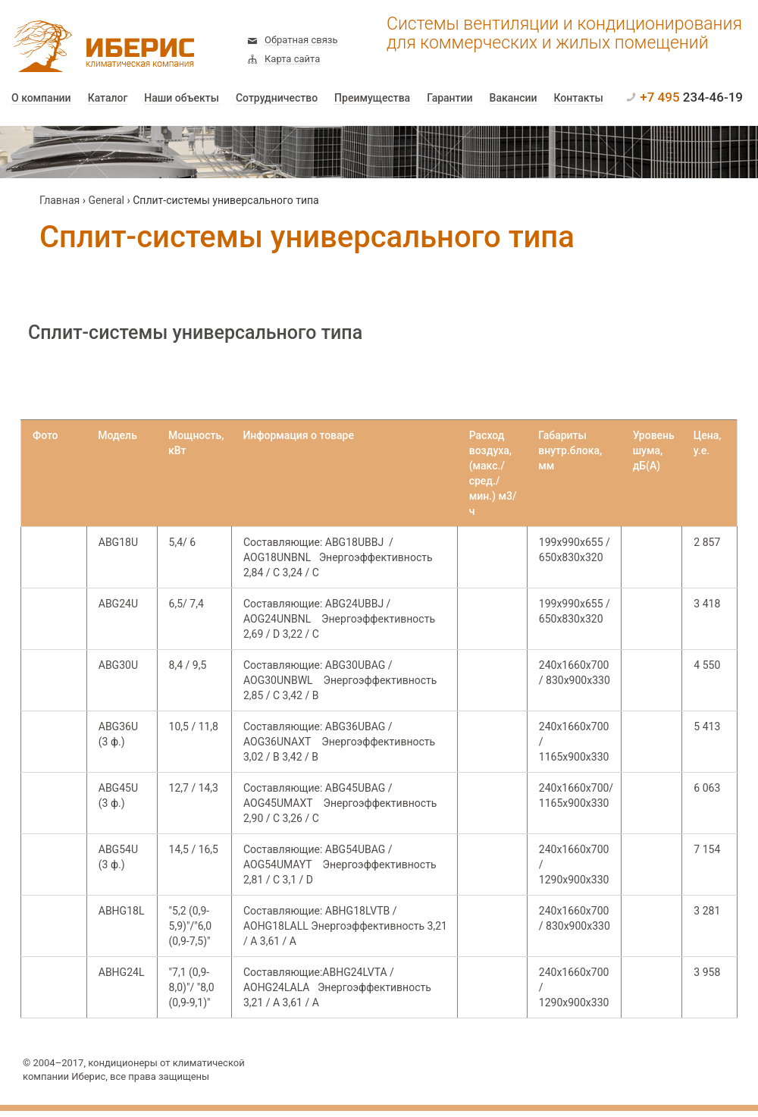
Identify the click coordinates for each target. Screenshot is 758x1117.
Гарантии (449, 98)
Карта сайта (292, 59)
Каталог (108, 98)
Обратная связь (301, 40)
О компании (41, 98)
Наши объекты (181, 98)
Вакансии (513, 98)
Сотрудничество (277, 98)
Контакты (578, 98)
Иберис (98, 47)
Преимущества (372, 98)
